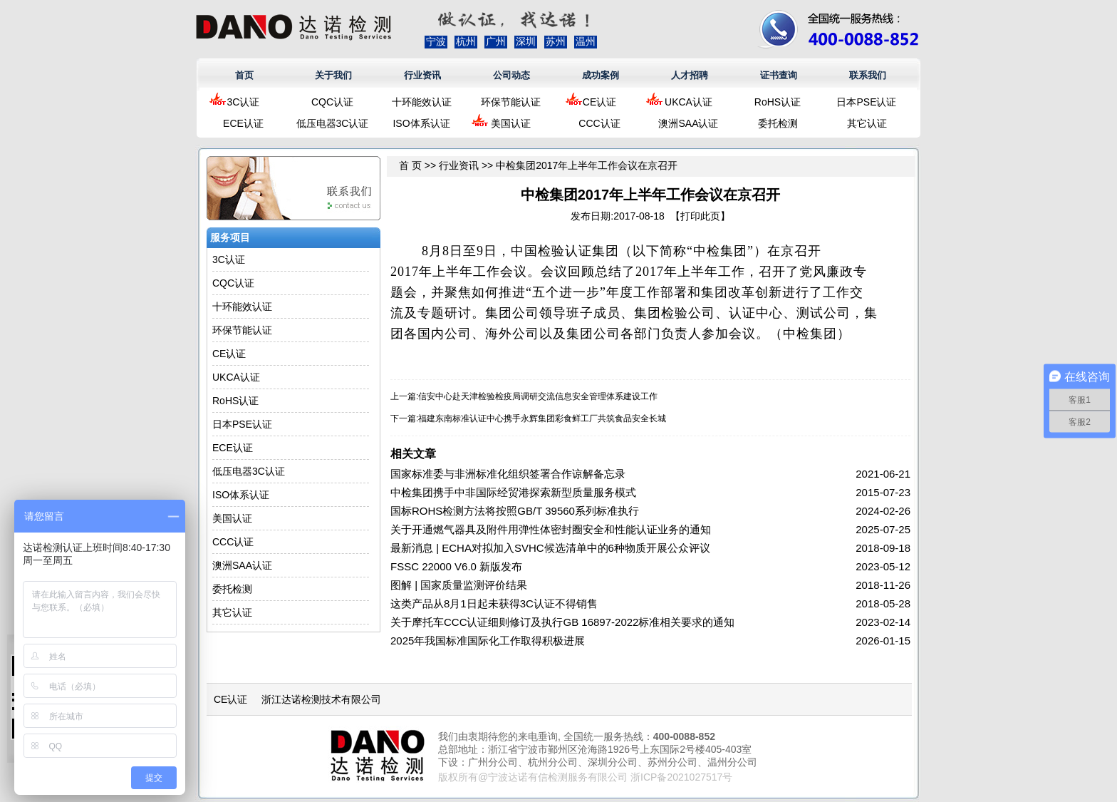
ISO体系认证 (421, 123)
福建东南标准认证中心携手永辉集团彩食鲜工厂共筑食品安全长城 (542, 418)
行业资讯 (422, 75)
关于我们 (333, 75)
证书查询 (778, 75)
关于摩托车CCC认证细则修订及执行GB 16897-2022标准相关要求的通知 (562, 622)
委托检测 (778, 123)
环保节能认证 (511, 102)
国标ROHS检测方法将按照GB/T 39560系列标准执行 (514, 511)
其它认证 (867, 123)
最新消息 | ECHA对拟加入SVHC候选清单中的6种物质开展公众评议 (550, 548)
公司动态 (511, 75)
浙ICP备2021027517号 (681, 777)
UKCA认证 (688, 102)
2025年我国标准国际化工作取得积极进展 (487, 640)
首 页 (410, 165)
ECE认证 (243, 123)
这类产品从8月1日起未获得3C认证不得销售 (494, 603)
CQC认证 (332, 102)
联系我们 (867, 75)
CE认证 (599, 102)
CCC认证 (599, 123)
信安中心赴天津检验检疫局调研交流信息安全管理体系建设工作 (538, 396)
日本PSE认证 (866, 102)
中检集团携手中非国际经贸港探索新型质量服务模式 (513, 492)
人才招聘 (689, 75)
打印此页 (700, 216)
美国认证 (511, 123)
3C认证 (243, 102)
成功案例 (600, 75)
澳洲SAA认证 (688, 123)
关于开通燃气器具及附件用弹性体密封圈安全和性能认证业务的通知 (550, 529)
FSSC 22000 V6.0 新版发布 (456, 566)
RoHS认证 (777, 102)
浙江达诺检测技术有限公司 (321, 699)
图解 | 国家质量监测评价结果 (458, 585)
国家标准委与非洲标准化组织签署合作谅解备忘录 (507, 474)
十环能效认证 (422, 102)
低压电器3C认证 (332, 123)
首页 (244, 75)
